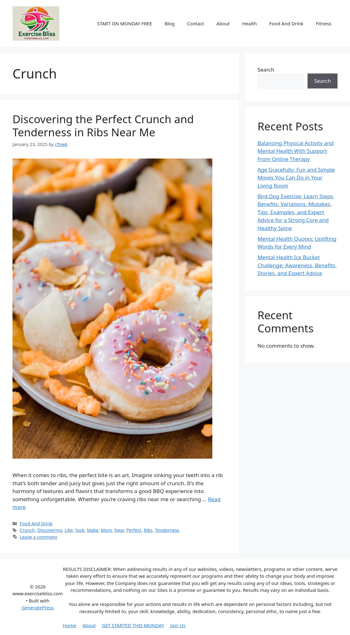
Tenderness (167, 530)
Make (92, 530)
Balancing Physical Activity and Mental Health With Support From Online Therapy (296, 151)
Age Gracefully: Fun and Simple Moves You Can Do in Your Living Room (296, 177)
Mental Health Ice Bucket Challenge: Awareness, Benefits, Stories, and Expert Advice (297, 265)
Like (69, 530)
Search (266, 69)
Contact (195, 23)
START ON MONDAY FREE (124, 23)
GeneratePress (38, 607)
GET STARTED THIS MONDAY (133, 625)
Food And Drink (286, 23)
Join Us (177, 625)
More (106, 530)
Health (249, 23)
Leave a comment (38, 537)
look (79, 530)
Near (119, 530)
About (223, 23)
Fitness (323, 23)
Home (69, 625)
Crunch (27, 530)
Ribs (148, 530)
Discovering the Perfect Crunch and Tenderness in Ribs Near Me (103, 125)
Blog (170, 23)
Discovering (49, 530)
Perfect (133, 530)
